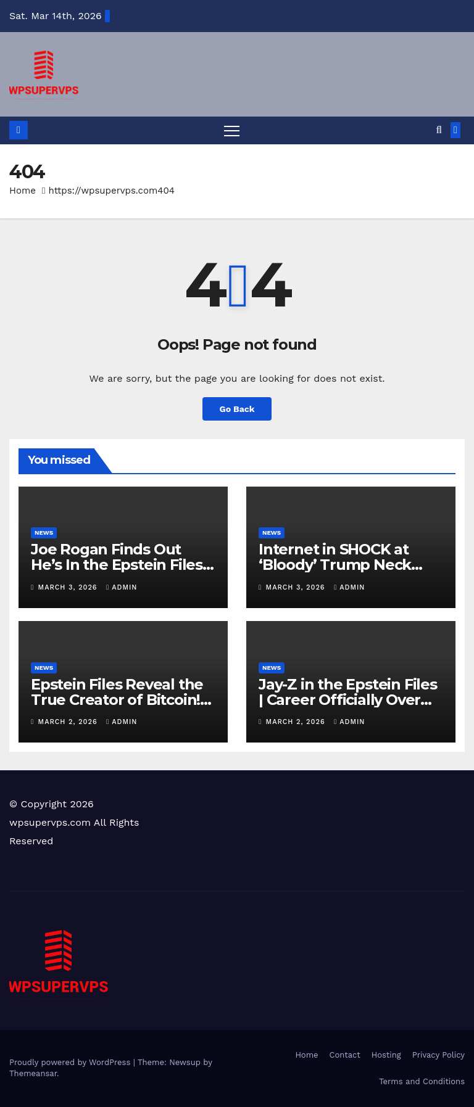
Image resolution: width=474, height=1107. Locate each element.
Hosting (386, 1055)
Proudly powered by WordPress (71, 1063)
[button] (439, 130)
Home (22, 190)
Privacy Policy (438, 1055)
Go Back (237, 409)
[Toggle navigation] (232, 130)
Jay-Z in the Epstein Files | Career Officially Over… (348, 692)
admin (121, 587)
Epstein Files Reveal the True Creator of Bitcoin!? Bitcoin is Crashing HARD (120, 699)
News (44, 533)
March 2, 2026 (69, 722)
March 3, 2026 (69, 587)
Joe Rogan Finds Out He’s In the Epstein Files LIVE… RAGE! (116, 565)
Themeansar (33, 1074)
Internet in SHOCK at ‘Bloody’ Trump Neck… (340, 557)
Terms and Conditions (422, 1081)
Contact (345, 1055)
